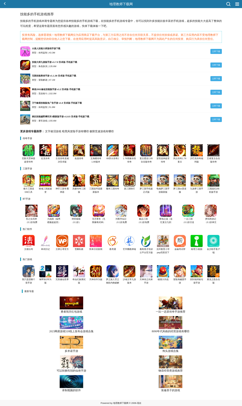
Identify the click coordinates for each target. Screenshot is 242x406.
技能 (23, 20)
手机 (33, 20)
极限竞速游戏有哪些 (102, 131)
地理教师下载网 (121, 4)
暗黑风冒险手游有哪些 (75, 131)
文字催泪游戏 (53, 131)
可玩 (23, 26)
